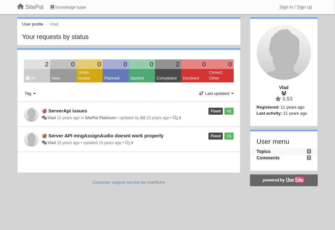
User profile (32, 24)
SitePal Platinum (100, 118)
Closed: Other (216, 75)
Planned (112, 78)
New (56, 78)
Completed (167, 78)
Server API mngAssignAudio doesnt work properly (105, 135)
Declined (191, 78)
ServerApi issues (67, 110)
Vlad (51, 118)
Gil (142, 118)
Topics (264, 151)
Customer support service (116, 182)
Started (137, 78)
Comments (268, 157)
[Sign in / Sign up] (296, 7)
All (30, 78)
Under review (84, 75)
